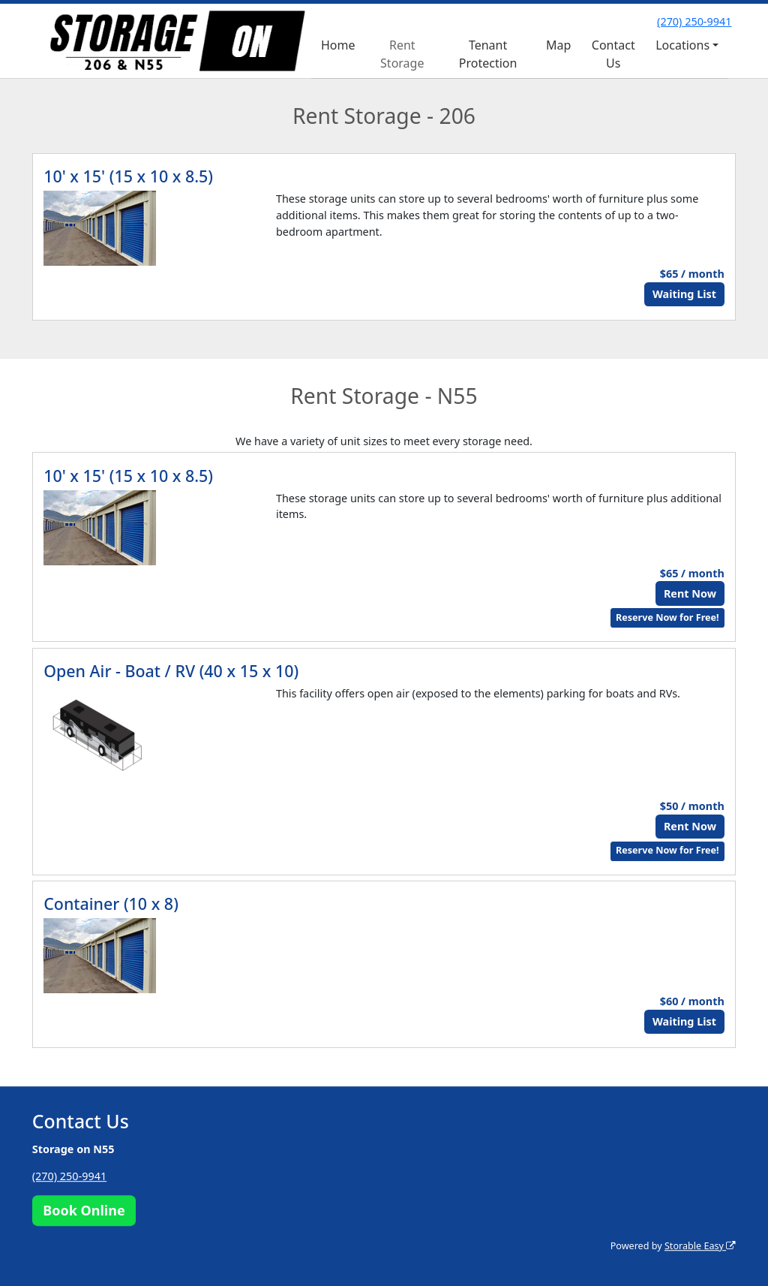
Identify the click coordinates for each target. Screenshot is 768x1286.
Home (338, 45)
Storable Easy (700, 1245)
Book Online (83, 1210)
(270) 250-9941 (694, 21)
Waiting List (684, 294)
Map (558, 45)
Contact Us (613, 54)
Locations (683, 45)
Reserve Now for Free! (667, 617)
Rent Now (690, 593)
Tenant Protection (488, 54)
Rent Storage (402, 54)
